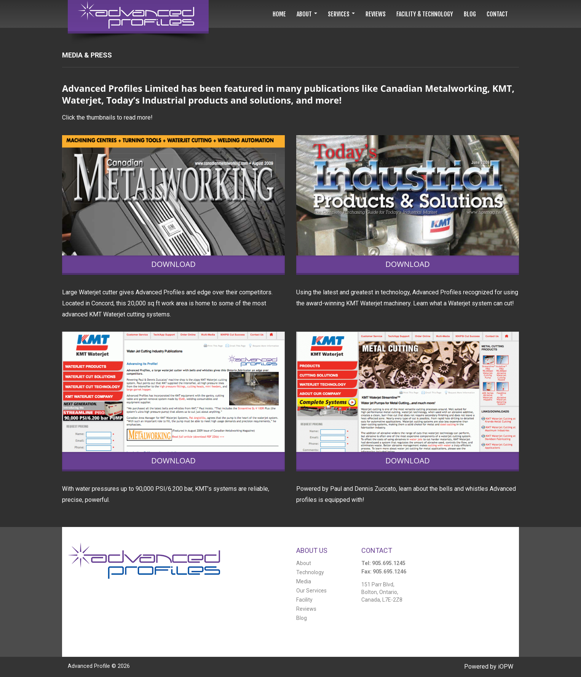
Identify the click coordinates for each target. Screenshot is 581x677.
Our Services (311, 591)
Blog (301, 618)
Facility (304, 600)
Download (173, 264)
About (303, 563)
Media (303, 581)
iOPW (505, 666)
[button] (306, 14)
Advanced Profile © (99, 666)
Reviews (306, 609)
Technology (310, 572)
